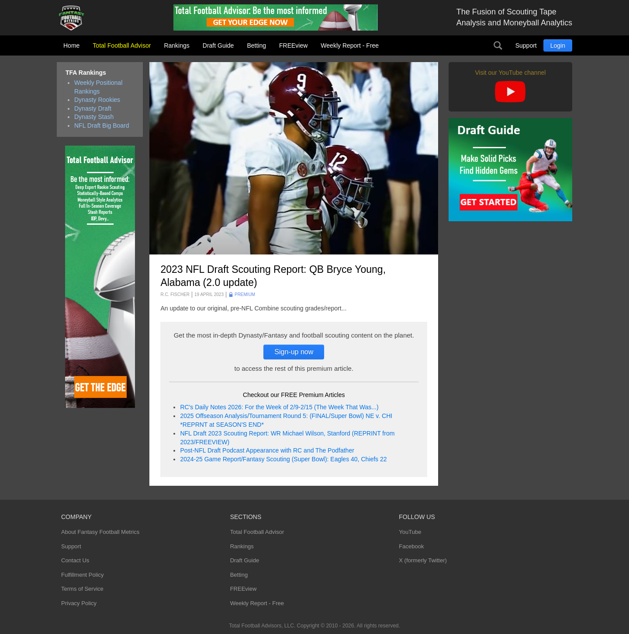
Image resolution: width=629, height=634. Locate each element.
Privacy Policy (79, 603)
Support (526, 45)
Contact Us (75, 560)
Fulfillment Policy (82, 574)
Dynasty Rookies (97, 99)
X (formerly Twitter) (423, 560)
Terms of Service (82, 588)
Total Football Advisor (122, 45)
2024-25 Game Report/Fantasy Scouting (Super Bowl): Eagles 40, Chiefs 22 (283, 459)
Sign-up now (293, 351)
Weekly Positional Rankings (98, 87)
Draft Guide (218, 45)
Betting (256, 45)
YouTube (410, 532)
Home (71, 45)
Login (557, 45)
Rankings (176, 45)
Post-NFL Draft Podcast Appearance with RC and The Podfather (267, 450)
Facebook (411, 546)
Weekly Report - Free (350, 45)
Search (498, 45)
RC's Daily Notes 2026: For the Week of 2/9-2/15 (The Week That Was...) (279, 407)
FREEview (293, 45)
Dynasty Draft (92, 108)
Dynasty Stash (94, 116)
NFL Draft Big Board (101, 125)
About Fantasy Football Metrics (100, 532)
